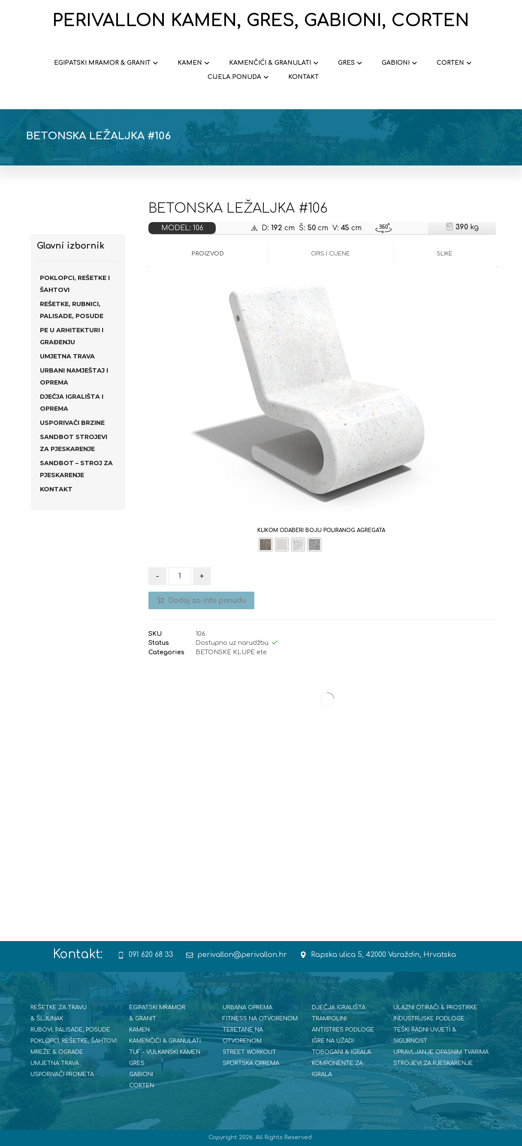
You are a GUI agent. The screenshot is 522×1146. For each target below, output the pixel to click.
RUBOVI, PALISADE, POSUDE (70, 1030)
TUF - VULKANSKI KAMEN (164, 1052)
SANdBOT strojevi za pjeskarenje (73, 443)
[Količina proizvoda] (180, 576)
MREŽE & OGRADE (56, 1052)
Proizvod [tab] (207, 254)
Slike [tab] (445, 254)
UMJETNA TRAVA (67, 356)
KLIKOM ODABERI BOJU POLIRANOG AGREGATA (321, 530)
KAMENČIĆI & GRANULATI (165, 1041)
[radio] (265, 544)
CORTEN (141, 1086)
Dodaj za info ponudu (207, 601)
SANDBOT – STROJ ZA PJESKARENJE (76, 469)
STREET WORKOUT (249, 1052)
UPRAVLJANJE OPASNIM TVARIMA (441, 1052)
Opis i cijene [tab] (330, 254)
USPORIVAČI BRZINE (72, 423)
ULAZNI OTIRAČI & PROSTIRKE (435, 1008)
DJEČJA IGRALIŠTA (338, 1008)
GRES (137, 1063)
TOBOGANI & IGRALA (341, 1052)
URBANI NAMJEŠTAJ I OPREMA (74, 376)
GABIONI (141, 1074)
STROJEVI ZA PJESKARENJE (433, 1063)
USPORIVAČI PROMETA (62, 1074)
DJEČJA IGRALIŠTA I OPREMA (71, 402)
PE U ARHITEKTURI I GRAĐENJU (71, 336)
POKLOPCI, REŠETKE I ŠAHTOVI (75, 284)
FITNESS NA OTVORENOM (260, 1019)
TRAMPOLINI (329, 1019)
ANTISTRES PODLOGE (343, 1030)
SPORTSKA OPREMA (251, 1063)
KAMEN (139, 1030)
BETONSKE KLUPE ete (231, 652)
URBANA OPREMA (247, 1008)
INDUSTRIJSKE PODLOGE (429, 1019)
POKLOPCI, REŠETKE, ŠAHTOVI (73, 1041)
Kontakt (56, 489)
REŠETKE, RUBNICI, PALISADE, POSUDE (71, 310)
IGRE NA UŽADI (333, 1041)
